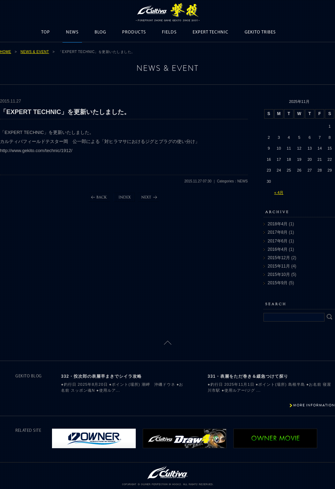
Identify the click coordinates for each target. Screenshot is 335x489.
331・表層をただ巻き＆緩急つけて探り (248, 376)
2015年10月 (279, 274)
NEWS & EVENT (35, 52)
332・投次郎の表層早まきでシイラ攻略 (101, 376)
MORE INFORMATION (314, 405)
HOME (5, 52)
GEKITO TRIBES (260, 32)
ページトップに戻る (167, 343)
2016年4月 (278, 249)
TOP (45, 32)
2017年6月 (278, 241)
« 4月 (278, 192)
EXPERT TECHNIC (211, 32)
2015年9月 (278, 282)
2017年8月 (278, 232)
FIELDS (169, 32)
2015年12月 (279, 257)
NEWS (72, 32)
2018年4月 (278, 223)
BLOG (100, 32)
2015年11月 (279, 266)
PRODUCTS (134, 32)
